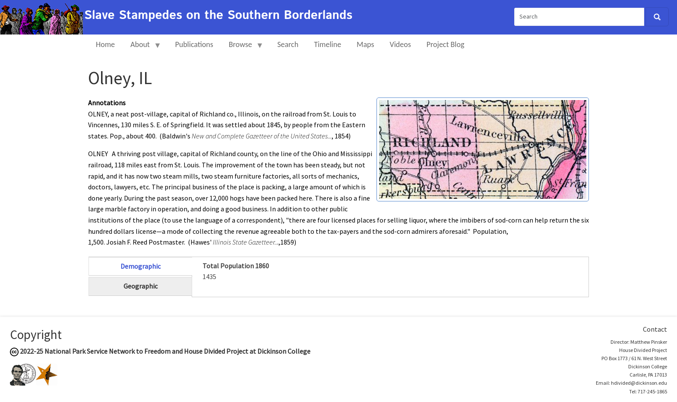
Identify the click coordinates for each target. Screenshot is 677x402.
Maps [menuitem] (365, 44)
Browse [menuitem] (242, 48)
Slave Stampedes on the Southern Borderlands (218, 15)
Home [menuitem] (105, 44)
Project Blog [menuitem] (446, 44)
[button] (482, 148)
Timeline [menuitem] (327, 44)
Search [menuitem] (287, 44)
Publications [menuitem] (194, 44)
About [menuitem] (142, 48)
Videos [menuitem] (400, 44)
